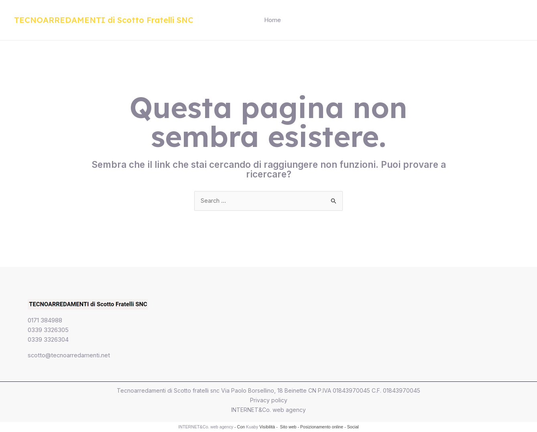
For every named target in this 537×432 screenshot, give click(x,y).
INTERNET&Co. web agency (268, 410)
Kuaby (252, 427)
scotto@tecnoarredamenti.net (69, 355)
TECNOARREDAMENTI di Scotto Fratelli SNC (103, 20)
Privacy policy (268, 400)
